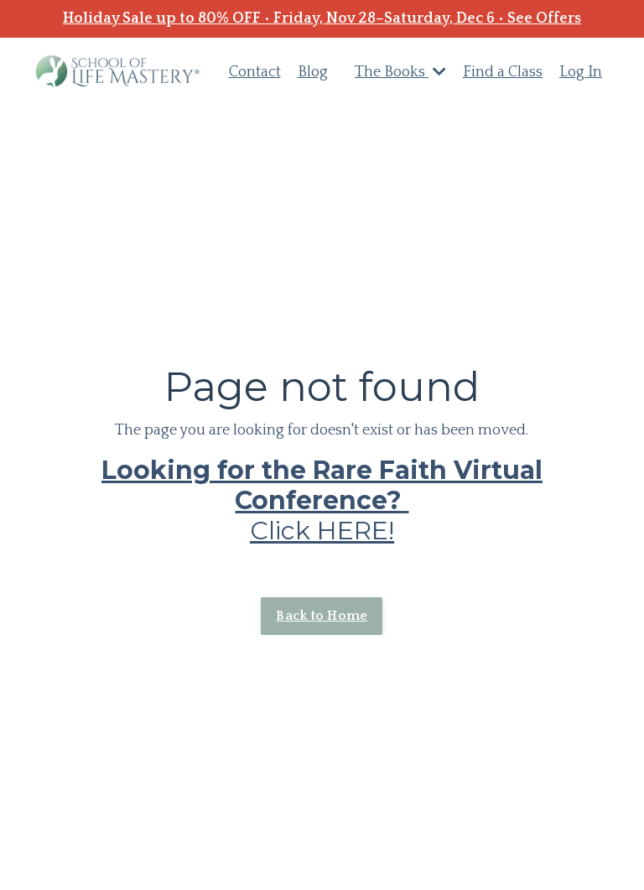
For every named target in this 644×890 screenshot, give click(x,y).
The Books (400, 72)
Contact (255, 72)
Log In (580, 72)
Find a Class (503, 72)
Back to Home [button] (321, 615)
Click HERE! (322, 500)
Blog (313, 72)
